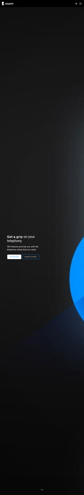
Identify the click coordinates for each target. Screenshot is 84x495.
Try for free (14, 257)
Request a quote (31, 257)
